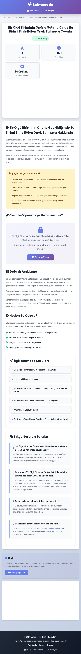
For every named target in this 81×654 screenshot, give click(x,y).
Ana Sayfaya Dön (16, 572)
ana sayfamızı (51, 528)
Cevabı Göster (40, 257)
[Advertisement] (40, 97)
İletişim (49, 11)
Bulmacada (40, 4)
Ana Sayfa (33, 11)
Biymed (50, 645)
